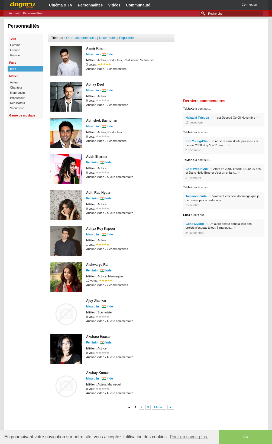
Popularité (126, 38)
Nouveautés (107, 38)
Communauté (138, 5)
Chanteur (16, 87)
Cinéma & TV (60, 5)
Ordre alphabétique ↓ (81, 38)
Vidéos (114, 5)
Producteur (17, 97)
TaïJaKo (189, 108)
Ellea (186, 214)
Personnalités (90, 5)
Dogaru (22, 4)
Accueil (14, 13)
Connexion (249, 4)
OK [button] (245, 437)
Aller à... (159, 407)
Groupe (15, 55)
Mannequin (17, 92)
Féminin (92, 162)
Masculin (92, 54)
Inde (13, 68)
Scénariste (17, 108)
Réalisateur (17, 103)
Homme (15, 45)
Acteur (14, 82)
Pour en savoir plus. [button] (189, 437)
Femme (15, 50)
